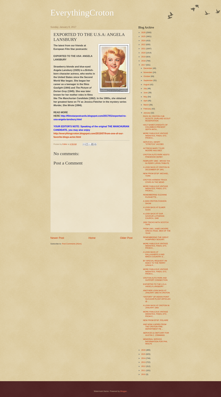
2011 (143, 370)
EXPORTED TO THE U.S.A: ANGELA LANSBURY (155, 285)
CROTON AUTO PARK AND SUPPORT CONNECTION (155, 279)
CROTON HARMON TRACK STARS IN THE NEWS (155, 181)
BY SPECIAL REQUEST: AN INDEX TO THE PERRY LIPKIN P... (155, 263)
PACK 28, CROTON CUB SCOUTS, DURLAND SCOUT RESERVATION (156, 118)
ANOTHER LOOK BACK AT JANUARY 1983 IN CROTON (156, 291)
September (148, 80)
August (146, 84)
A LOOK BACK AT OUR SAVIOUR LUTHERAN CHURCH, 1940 (153, 216)
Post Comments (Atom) (72, 244)
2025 (143, 36)
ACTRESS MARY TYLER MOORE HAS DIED (153, 149)
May (145, 97)
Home (92, 237)
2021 (143, 48)
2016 (143, 350)
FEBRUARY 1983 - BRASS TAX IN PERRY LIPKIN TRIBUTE (156, 162)
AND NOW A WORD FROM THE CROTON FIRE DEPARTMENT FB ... (154, 326)
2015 (143, 354)
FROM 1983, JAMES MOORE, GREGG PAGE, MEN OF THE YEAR (157, 231)
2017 (143, 65)
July (145, 88)
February (147, 109)
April (145, 101)
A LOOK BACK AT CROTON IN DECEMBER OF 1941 (156, 168)
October (147, 76)
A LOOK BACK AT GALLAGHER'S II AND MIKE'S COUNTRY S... (154, 254)
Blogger (123, 391)
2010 (143, 374)
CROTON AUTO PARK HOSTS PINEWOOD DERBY (156, 155)
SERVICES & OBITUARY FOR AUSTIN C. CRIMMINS (156, 334)
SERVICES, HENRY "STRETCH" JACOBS (153, 143)
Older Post (126, 237)
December (148, 68)
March (146, 105)
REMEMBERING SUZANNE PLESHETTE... (155, 196)
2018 (143, 61)
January (147, 113)
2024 (143, 40)
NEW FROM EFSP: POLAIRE (155, 320)
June (145, 92)
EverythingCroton (82, 12)
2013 (143, 362)
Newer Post (57, 237)
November (148, 72)
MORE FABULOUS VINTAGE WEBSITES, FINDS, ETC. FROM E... (155, 135)
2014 (143, 358)
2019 (143, 57)
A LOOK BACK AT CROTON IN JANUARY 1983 (156, 306)
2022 (143, 44)
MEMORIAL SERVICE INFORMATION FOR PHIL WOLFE (155, 341)
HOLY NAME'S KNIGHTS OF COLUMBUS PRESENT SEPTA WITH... (155, 127)
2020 (143, 53)
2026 (143, 32)
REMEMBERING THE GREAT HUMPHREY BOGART (155, 238)
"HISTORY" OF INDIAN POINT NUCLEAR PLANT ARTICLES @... (156, 299)
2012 (143, 366)
